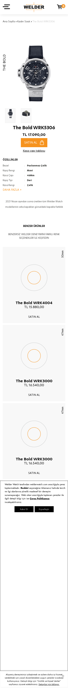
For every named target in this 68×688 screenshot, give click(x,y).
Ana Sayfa (9, 21)
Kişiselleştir (44, 509)
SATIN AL (34, 142)
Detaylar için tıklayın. (49, 684)
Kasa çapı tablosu (34, 151)
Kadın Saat (23, 21)
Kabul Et (24, 509)
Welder (34, 7)
